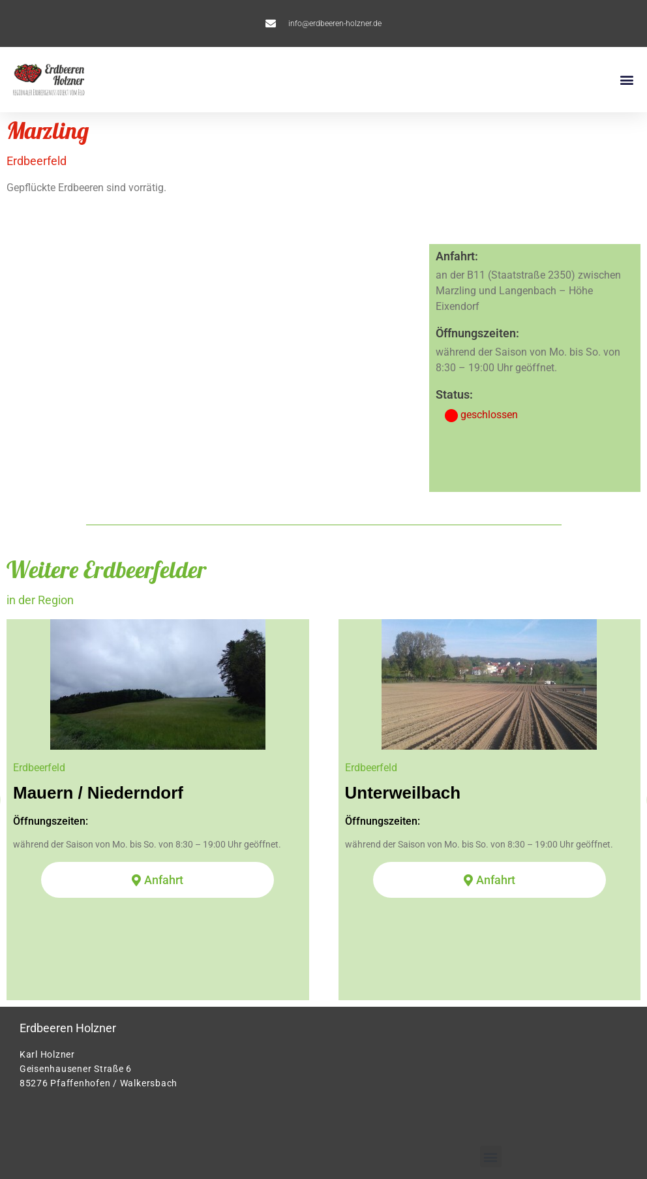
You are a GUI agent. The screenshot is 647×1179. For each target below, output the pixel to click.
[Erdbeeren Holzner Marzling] (214, 368)
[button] (626, 80)
